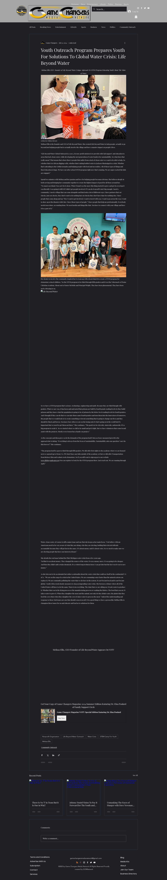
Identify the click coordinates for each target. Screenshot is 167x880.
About (123, 865)
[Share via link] (59, 755)
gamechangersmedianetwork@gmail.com (86, 858)
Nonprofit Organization (50, 737)
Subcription (35, 865)
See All (135, 775)
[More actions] (124, 42)
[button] (136, 16)
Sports (83, 27)
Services (33, 874)
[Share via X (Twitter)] (47, 755)
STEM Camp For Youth (108, 737)
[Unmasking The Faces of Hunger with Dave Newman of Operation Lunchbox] (121, 789)
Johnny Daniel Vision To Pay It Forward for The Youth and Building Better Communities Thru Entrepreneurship (83, 804)
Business (94, 27)
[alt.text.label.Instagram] (138, 8)
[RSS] (77, 862)
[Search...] (109, 9)
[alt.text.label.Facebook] (141, 8)
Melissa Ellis (46, 741)
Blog (122, 857)
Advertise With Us (38, 861)
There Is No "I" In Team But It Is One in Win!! (45, 804)
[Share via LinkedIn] (53, 755)
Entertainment (60, 27)
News (103, 27)
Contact (34, 870)
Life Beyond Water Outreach (73, 737)
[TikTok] (80, 862)
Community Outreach (127, 27)
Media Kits (124, 861)
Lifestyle (73, 27)
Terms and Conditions (40, 857)
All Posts (32, 27)
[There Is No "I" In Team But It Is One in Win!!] (46, 789)
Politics (112, 27)
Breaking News (45, 27)
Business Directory (128, 873)
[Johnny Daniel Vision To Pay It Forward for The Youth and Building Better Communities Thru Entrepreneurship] (83, 789)
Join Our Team (126, 869)
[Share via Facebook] (42, 755)
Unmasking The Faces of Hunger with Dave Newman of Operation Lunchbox (120, 804)
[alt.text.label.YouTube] (148, 8)
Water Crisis (92, 737)
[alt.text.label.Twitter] (145, 8)
